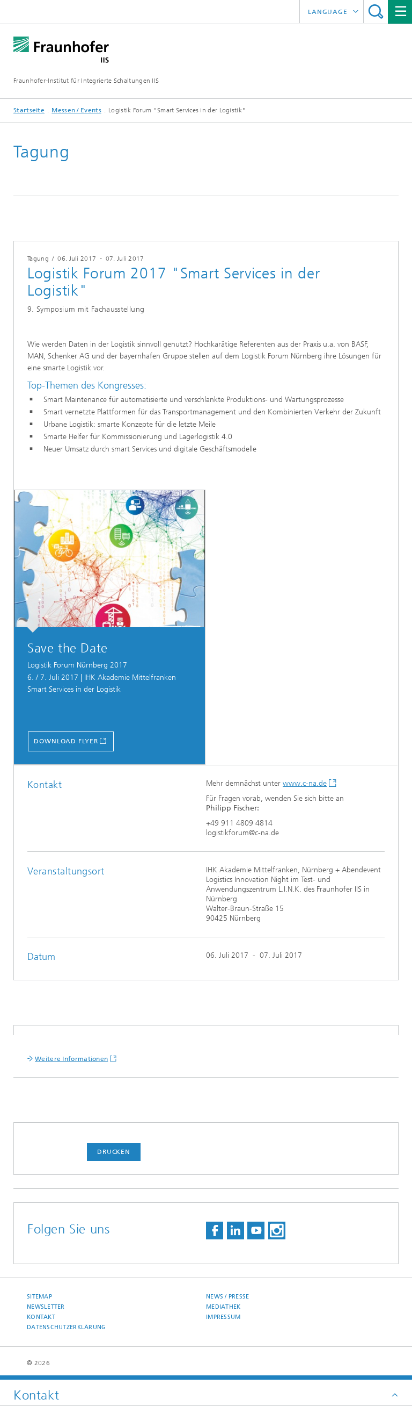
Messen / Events (76, 110)
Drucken (113, 1152)
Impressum (223, 1317)
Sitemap (39, 1296)
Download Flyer (66, 741)
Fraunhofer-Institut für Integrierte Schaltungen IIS (86, 80)
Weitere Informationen (71, 1059)
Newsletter (46, 1306)
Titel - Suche (376, 11)
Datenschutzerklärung (66, 1327)
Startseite (29, 110)
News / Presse (227, 1296)
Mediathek (223, 1306)
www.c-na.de (305, 783)
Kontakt (41, 1317)
